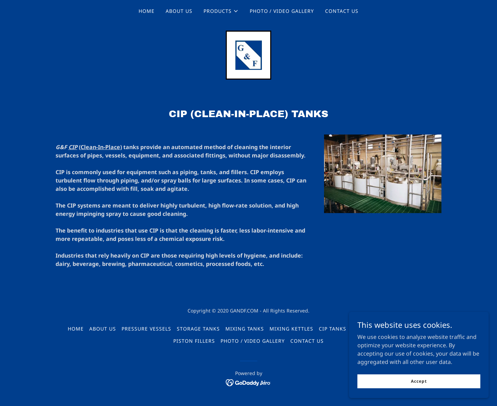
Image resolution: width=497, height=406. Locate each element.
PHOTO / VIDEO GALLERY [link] (282, 11)
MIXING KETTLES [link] (291, 329)
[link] (248, 54)
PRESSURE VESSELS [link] (146, 329)
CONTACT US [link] (341, 11)
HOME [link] (147, 11)
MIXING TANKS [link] (244, 329)
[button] (221, 11)
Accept (419, 381)
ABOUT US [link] (179, 11)
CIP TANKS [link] (332, 329)
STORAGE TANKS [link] (198, 329)
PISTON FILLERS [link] (194, 341)
